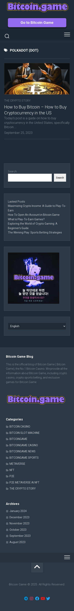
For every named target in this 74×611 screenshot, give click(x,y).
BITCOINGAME (18, 439)
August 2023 (17, 542)
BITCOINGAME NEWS (22, 451)
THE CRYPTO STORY (17, 100)
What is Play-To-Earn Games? (26, 219)
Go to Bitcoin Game (37, 22)
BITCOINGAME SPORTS (24, 457)
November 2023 (19, 523)
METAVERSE (17, 463)
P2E (11, 476)
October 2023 (17, 529)
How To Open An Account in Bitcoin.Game (34, 214)
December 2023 (19, 517)
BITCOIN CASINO (19, 426)
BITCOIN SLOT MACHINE (24, 432)
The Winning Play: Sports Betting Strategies (35, 232)
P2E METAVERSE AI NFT (24, 482)
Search (12, 171)
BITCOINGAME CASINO (23, 445)
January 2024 (18, 511)
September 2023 (20, 535)
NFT (11, 470)
